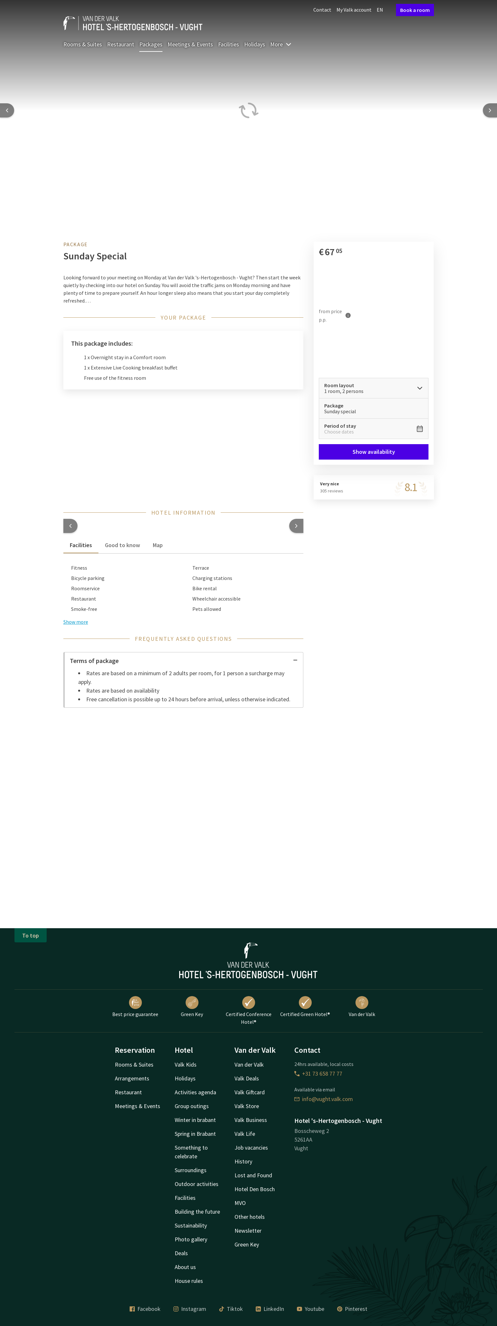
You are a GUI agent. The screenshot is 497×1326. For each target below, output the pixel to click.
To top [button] (30, 935)
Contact (322, 9)
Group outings (192, 1106)
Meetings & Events (190, 44)
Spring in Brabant (195, 1133)
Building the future (197, 1211)
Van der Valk (362, 1006)
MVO (240, 1203)
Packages (150, 44)
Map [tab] (158, 545)
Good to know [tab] (122, 545)
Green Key (192, 1006)
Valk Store (247, 1106)
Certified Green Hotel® (305, 1006)
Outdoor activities (196, 1184)
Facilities (228, 44)
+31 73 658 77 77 (318, 1073)
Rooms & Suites (82, 44)
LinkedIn (270, 1308)
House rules (189, 1280)
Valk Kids (186, 1064)
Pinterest (352, 1308)
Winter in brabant (195, 1120)
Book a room (415, 10)
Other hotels (250, 1216)
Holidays (254, 44)
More (281, 44)
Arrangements (132, 1078)
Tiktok (231, 1308)
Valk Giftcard (250, 1092)
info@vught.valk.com (323, 1099)
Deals (181, 1253)
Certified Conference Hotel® (249, 1010)
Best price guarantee (135, 1006)
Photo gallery (191, 1239)
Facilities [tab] (81, 545)
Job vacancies (251, 1147)
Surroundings (191, 1170)
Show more (75, 622)
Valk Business (251, 1120)
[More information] (348, 315)
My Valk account (354, 9)
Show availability (374, 451)
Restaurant (120, 44)
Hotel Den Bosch (255, 1189)
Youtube (310, 1308)
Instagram (189, 1308)
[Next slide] (490, 110)
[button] (70, 526)
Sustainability (191, 1225)
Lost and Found (253, 1175)
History (243, 1161)
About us (185, 1267)
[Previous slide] (7, 110)
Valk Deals (247, 1078)
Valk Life (245, 1133)
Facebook (145, 1308)
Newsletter (248, 1230)
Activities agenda (195, 1092)
